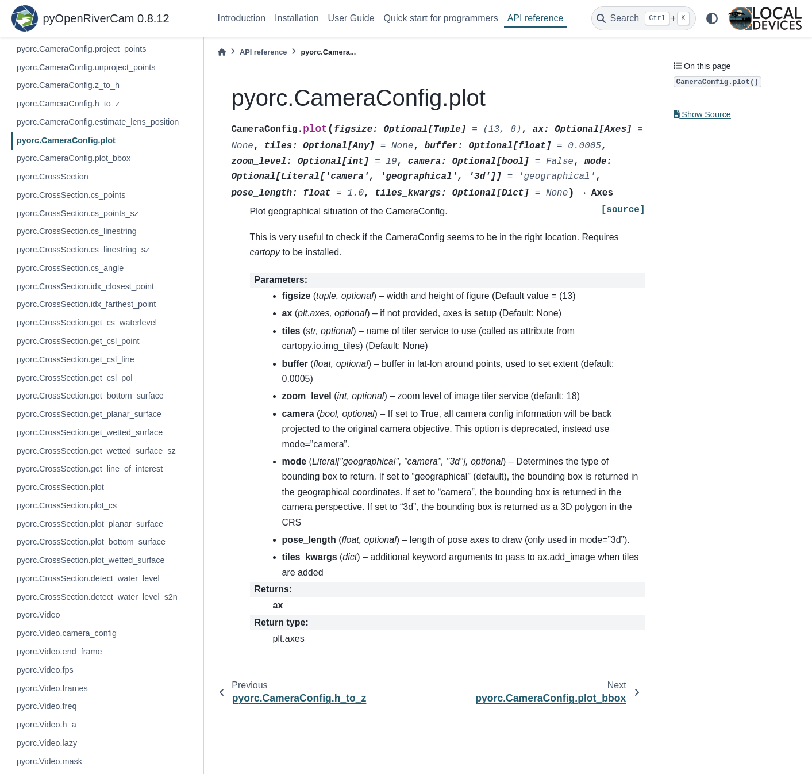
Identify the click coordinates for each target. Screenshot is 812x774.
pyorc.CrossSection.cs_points (71, 195)
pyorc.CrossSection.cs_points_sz (77, 213)
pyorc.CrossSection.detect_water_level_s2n (97, 596)
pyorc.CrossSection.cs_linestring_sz (83, 249)
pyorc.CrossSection (52, 176)
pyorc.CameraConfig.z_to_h (68, 85)
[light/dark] (712, 18)
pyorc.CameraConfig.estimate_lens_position (98, 122)
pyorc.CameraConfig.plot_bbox (73, 158)
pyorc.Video (38, 614)
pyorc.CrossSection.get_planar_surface (89, 414)
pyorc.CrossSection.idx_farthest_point (86, 304)
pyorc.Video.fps (45, 670)
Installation (297, 18)
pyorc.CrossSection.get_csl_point (78, 341)
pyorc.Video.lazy (47, 743)
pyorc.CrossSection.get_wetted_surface (90, 432)
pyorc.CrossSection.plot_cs (67, 505)
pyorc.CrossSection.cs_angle (70, 268)
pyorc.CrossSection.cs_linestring (77, 231)
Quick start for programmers (441, 18)
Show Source (702, 114)
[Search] (643, 18)
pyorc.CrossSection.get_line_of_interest (90, 468)
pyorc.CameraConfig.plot (66, 140)
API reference (535, 18)
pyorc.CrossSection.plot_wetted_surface (91, 560)
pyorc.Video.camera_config (67, 633)
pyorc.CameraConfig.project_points (82, 48)
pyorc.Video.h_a (46, 724)
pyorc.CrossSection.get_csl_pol (75, 377)
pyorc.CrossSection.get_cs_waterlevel (87, 322)
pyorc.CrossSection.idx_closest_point (85, 286)
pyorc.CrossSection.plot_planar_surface (90, 523)
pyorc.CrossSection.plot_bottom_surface (91, 541)
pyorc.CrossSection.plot (60, 487)
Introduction (242, 18)
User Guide (351, 18)
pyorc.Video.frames (52, 688)
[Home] (222, 52)
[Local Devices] (765, 18)
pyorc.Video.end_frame (59, 651)
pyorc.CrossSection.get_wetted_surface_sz (96, 450)
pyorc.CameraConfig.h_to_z (68, 103)
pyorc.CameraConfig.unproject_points (86, 67)
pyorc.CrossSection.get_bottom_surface (90, 395)
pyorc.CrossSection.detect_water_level (88, 578)
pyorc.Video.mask (49, 761)
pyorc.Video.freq (47, 706)
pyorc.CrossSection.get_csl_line (75, 359)
